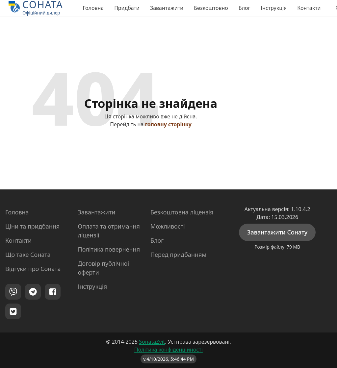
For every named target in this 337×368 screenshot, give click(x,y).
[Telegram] (33, 292)
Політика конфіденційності (168, 349)
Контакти (309, 8)
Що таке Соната (27, 254)
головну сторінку (168, 124)
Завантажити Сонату (277, 232)
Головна (93, 8)
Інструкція (274, 8)
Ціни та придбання (32, 226)
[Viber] (13, 292)
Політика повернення (109, 249)
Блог (244, 8)
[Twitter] (13, 311)
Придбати (127, 8)
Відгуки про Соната (33, 269)
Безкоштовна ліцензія (182, 212)
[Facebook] (53, 292)
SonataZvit (152, 341)
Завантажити (166, 8)
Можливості (167, 226)
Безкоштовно (211, 8)
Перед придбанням (178, 254)
